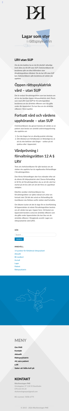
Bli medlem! (19, 257)
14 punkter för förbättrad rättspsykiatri (30, 251)
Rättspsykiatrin (20, 269)
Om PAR (18, 347)
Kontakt (18, 351)
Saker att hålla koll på (24, 368)
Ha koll (17, 260)
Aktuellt (18, 254)
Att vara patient (22, 361)
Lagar (17, 263)
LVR (16, 365)
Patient (17, 266)
